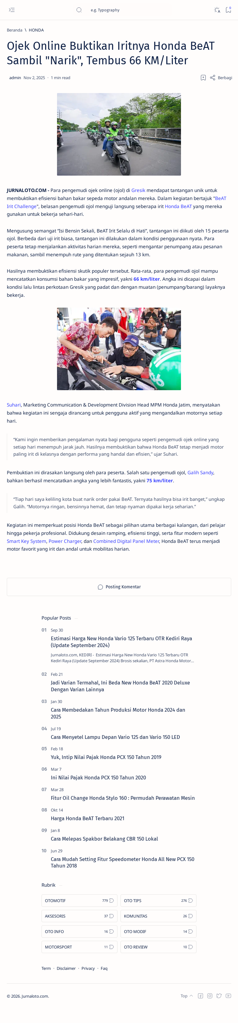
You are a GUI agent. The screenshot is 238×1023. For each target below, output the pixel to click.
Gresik (146, 191)
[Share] (220, 78)
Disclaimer (66, 983)
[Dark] (216, 10)
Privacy (88, 983)
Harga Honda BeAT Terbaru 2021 (87, 833)
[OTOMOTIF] (79, 915)
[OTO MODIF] (158, 946)
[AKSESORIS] (79, 931)
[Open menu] (11, 10)
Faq (104, 983)
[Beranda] (14, 30)
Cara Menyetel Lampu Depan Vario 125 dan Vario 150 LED (115, 751)
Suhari (14, 412)
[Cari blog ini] (122, 9)
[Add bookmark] (203, 78)
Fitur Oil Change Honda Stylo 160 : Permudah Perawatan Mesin (123, 813)
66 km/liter (175, 284)
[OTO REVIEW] (158, 962)
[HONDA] (36, 30)
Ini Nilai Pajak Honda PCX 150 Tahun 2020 (98, 792)
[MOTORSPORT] (79, 962)
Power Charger (106, 555)
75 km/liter (169, 491)
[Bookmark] (228, 10)
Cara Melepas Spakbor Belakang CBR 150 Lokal (104, 853)
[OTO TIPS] (158, 915)
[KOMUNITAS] (158, 931)
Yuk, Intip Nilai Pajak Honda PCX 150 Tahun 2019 (106, 772)
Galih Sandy (213, 483)
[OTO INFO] (79, 946)
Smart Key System (66, 555)
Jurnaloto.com (35, 1011)
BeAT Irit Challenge (52, 207)
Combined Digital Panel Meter (171, 555)
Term (46, 983)
